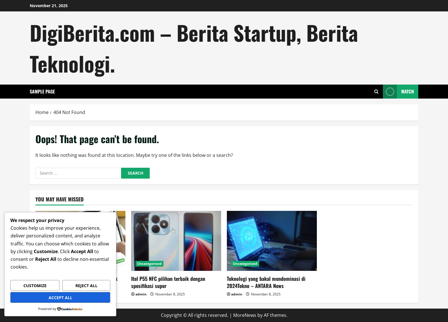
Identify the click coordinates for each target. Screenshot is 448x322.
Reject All (86, 285)
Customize (35, 285)
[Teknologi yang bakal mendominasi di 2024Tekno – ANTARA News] (272, 241)
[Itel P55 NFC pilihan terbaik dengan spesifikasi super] (176, 241)
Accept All (60, 297)
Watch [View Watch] (398, 92)
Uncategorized (149, 263)
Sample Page (42, 91)
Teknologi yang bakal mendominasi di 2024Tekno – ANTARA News (266, 282)
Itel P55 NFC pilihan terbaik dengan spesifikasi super (168, 282)
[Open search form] (376, 91)
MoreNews (244, 315)
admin (141, 294)
